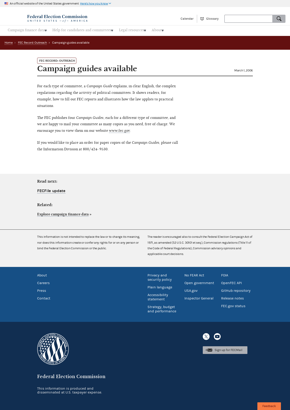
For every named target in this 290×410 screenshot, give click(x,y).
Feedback (269, 406)
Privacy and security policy (159, 276)
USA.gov (191, 289)
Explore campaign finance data (63, 213)
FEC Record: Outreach (32, 41)
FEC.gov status (233, 305)
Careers (43, 282)
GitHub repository (236, 289)
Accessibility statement (157, 296)
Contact (43, 297)
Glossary (212, 19)
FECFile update (51, 189)
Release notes (232, 297)
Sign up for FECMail (228, 349)
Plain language (159, 286)
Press (41, 289)
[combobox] (248, 19)
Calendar (187, 19)
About (42, 274)
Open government (199, 282)
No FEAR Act (194, 274)
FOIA (224, 274)
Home (9, 41)
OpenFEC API (231, 282)
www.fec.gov (119, 129)
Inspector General (198, 297)
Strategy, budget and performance (161, 308)
